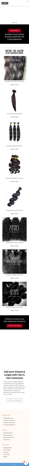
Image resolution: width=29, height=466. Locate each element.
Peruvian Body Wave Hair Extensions (14, 210)
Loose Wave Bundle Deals (9, 424)
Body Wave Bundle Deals (9, 420)
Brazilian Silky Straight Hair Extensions (14, 274)
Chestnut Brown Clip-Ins (8, 437)
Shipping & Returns (7, 447)
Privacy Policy (6, 454)
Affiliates (5, 456)
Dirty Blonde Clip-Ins (7, 435)
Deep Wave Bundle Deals (9, 422)
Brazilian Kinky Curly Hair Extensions (14, 242)
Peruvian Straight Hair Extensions (14, 113)
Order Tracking (6, 450)
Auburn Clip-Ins (6, 439)
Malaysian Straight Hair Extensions (14, 145)
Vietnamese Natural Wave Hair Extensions (14, 81)
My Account (6, 452)
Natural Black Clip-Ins (8, 433)
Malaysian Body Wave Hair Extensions (14, 178)
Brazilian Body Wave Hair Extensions (14, 307)
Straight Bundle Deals (8, 418)
